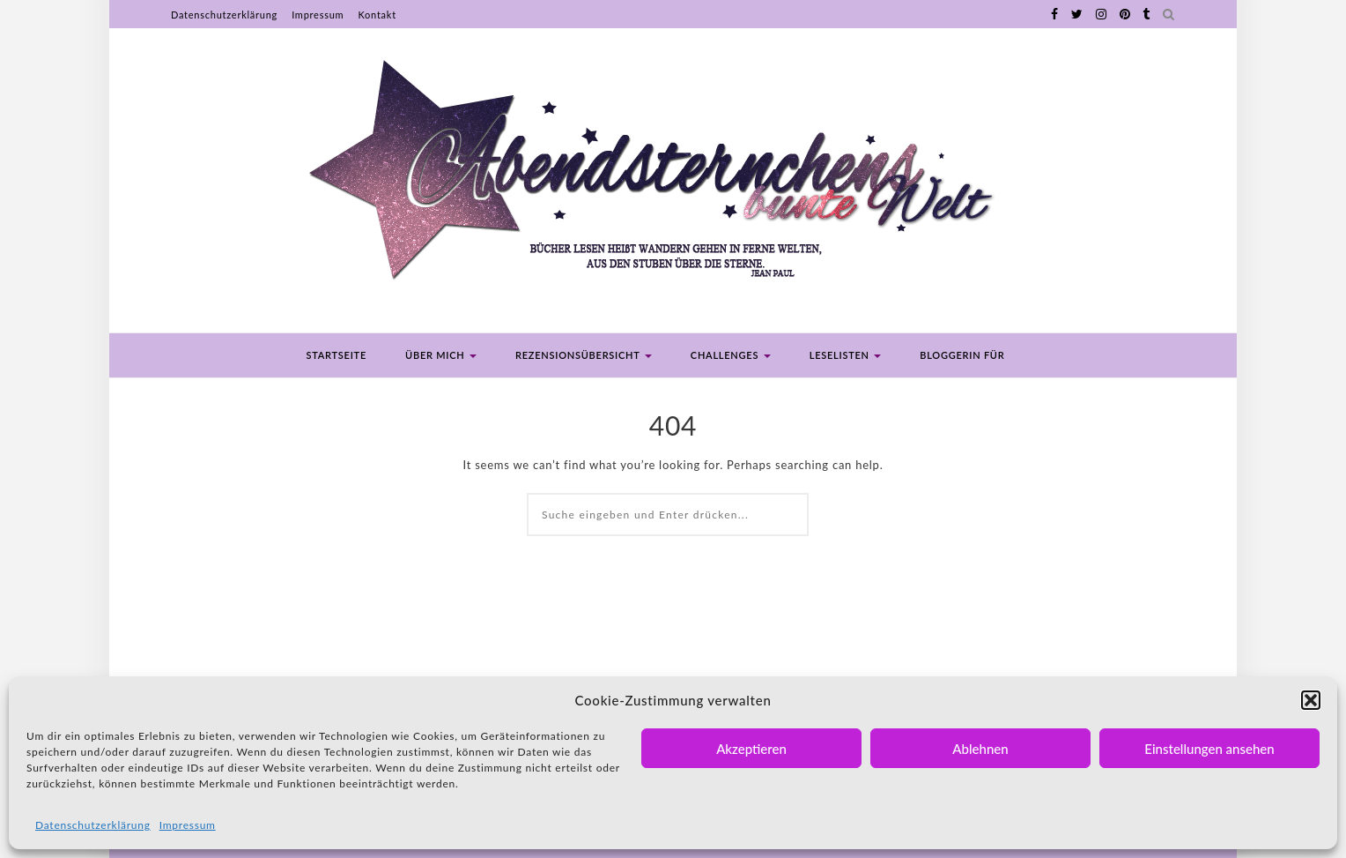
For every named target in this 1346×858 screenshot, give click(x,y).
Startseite (336, 355)
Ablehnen (980, 749)
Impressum (187, 825)
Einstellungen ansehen (1209, 749)
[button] (1311, 700)
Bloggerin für (962, 355)
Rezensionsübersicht (583, 355)
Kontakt (377, 14)
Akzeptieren (751, 749)
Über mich (441, 355)
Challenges (731, 355)
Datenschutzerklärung (93, 825)
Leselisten (846, 355)
